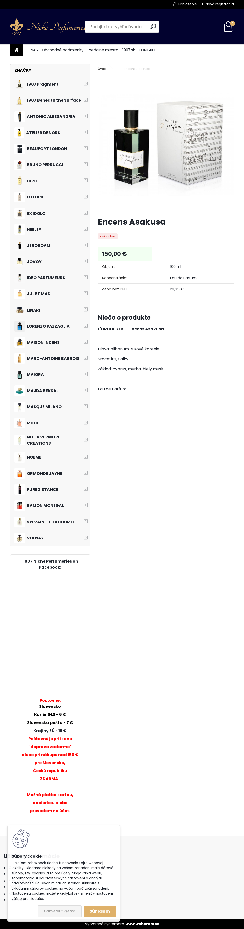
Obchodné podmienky (63, 50)
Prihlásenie (187, 4)
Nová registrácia (220, 4)
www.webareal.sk (142, 923)
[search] (153, 26)
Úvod (102, 68)
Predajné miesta (103, 50)
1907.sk (128, 50)
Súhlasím (100, 911)
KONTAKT (147, 50)
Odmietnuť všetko (59, 911)
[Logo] (47, 27)
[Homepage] (16, 50)
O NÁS (32, 50)
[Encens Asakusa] (166, 144)
